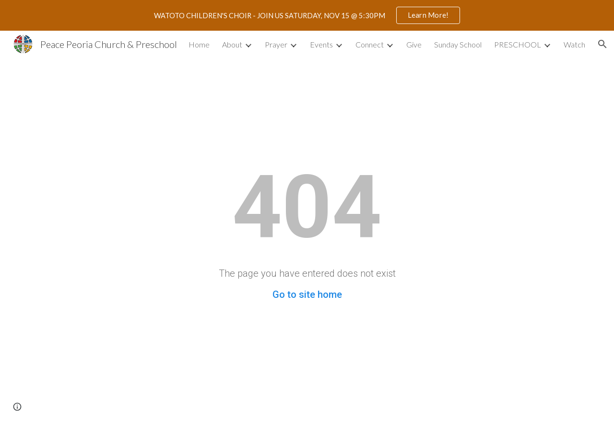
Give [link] (414, 44)
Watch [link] (574, 44)
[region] (307, 15)
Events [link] (321, 44)
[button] (602, 44)
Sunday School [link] (458, 44)
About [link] (232, 44)
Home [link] (199, 44)
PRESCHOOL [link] (517, 44)
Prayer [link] (276, 44)
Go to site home (307, 294)
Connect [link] (369, 44)
